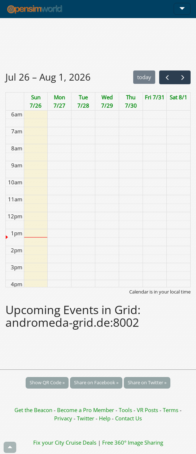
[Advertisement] (98, 44)
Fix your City (48, 442)
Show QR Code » (47, 382)
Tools (126, 410)
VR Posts (148, 410)
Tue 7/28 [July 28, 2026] (83, 101)
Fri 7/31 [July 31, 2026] (155, 97)
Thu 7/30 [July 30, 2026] (131, 101)
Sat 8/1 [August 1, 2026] (178, 97)
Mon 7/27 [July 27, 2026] (59, 101)
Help (104, 418)
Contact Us (128, 418)
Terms (171, 410)
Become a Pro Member (86, 410)
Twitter (85, 418)
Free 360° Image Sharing (132, 442)
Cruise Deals (81, 442)
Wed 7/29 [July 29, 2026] (107, 101)
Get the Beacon (33, 410)
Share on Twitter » (147, 382)
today (144, 77)
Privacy (63, 418)
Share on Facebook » (96, 382)
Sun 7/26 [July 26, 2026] (36, 101)
